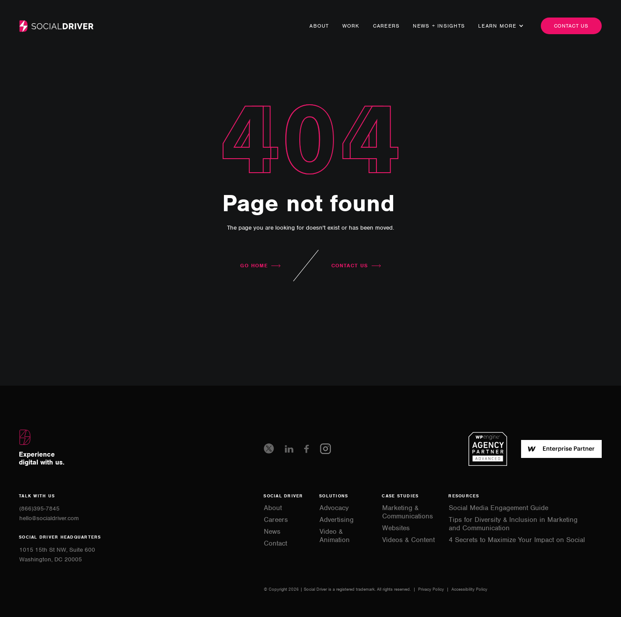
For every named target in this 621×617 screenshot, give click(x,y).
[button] (497, 25)
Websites (396, 528)
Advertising (336, 520)
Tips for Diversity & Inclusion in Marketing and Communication (513, 524)
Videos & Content (408, 540)
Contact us (571, 25)
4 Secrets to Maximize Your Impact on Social (517, 540)
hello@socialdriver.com (49, 518)
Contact (275, 543)
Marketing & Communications (407, 512)
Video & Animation (334, 536)
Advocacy (334, 508)
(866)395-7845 (39, 508)
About (319, 25)
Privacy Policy (431, 589)
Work (351, 25)
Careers (386, 25)
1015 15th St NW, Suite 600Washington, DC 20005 (57, 554)
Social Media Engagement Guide (498, 508)
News (272, 532)
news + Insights (439, 25)
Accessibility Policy (469, 589)
